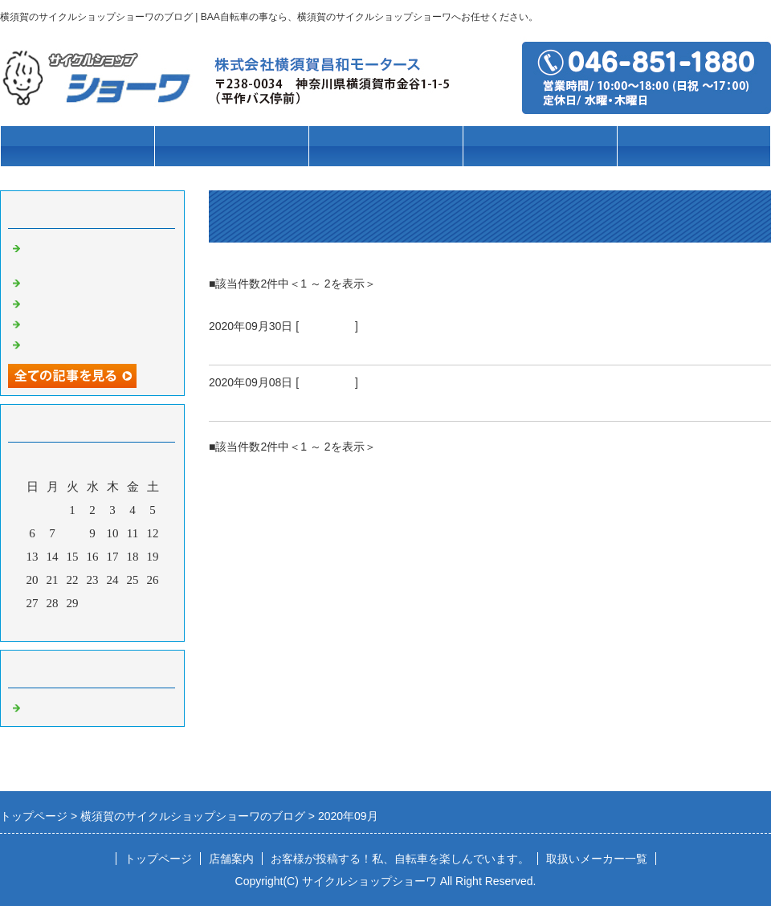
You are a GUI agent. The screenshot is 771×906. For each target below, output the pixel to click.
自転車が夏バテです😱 (86, 343)
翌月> (123, 624)
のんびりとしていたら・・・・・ (317, 402)
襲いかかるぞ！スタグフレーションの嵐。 (346, 345)
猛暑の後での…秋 (72, 322)
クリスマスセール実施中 (90, 281)
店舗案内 (694, 146)
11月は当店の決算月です (90, 302)
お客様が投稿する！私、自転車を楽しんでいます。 (400, 858)
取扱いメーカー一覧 (596, 858)
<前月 (62, 624)
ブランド (385, 146)
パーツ (540, 146)
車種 (231, 146)
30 (93, 603)
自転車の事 (327, 326)
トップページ (77, 146)
